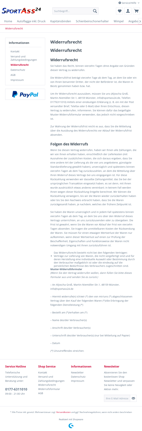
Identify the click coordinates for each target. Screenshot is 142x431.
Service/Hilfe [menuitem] (128, 3)
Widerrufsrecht (20, 64)
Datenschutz (18, 69)
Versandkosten (63, 412)
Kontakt (15, 51)
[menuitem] (75, 10)
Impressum (17, 80)
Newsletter (77, 372)
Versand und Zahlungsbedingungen (24, 58)
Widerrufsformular (49, 389)
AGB (13, 75)
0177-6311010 (16, 389)
